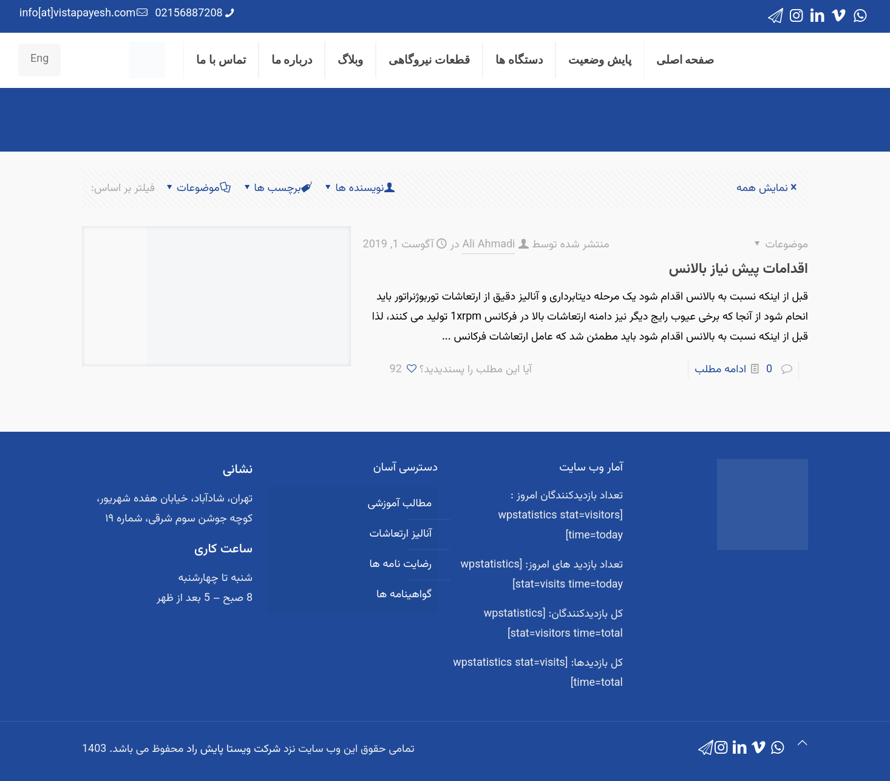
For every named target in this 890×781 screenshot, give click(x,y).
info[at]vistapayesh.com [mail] (77, 13)
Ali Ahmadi (488, 244)
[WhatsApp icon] (860, 16)
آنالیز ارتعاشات (401, 534)
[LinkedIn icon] (817, 16)
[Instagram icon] (796, 16)
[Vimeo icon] (838, 16)
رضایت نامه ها (400, 564)
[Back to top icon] (802, 744)
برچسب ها (277, 188)
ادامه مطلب (720, 369)
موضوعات (197, 188)
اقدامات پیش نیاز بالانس (738, 269)
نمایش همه (767, 188)
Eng (39, 59)
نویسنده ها (358, 188)
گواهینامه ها (404, 594)
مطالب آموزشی (399, 503)
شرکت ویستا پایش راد (233, 749)
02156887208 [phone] (188, 13)
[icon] (775, 16)
